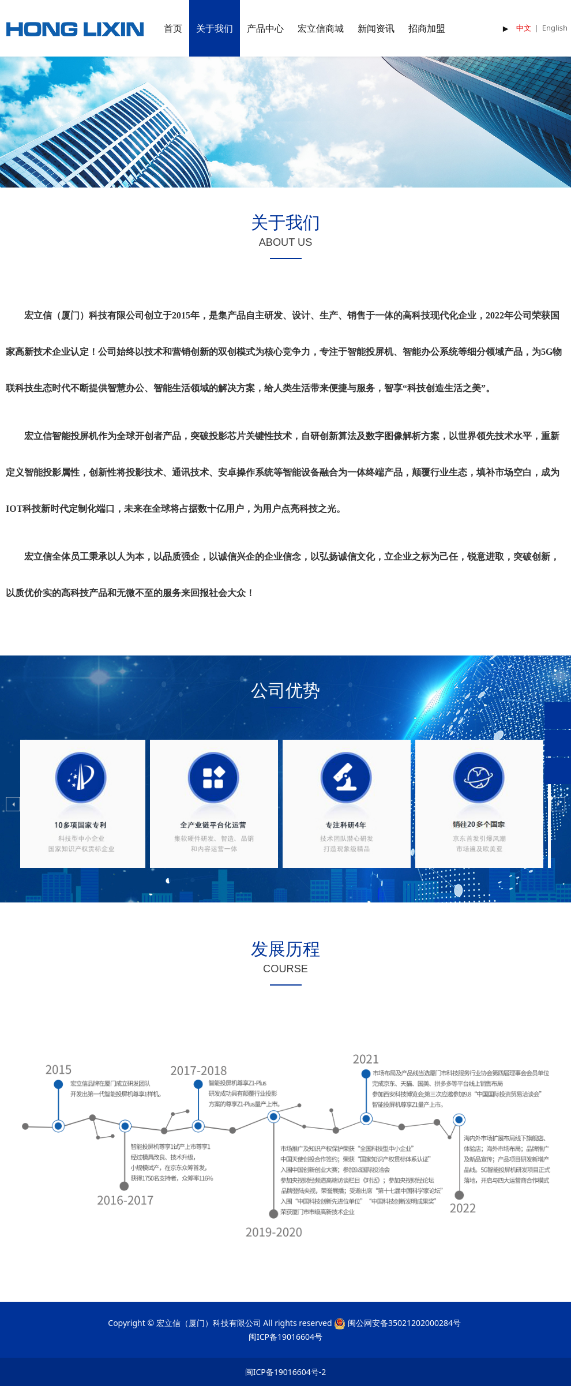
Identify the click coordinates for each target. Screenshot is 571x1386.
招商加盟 (426, 28)
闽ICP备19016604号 (285, 1336)
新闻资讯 (376, 28)
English (555, 28)
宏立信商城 (321, 28)
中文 (523, 28)
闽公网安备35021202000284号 (404, 1322)
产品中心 (265, 28)
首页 (173, 28)
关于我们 (214, 28)
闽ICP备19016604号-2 (285, 1371)
